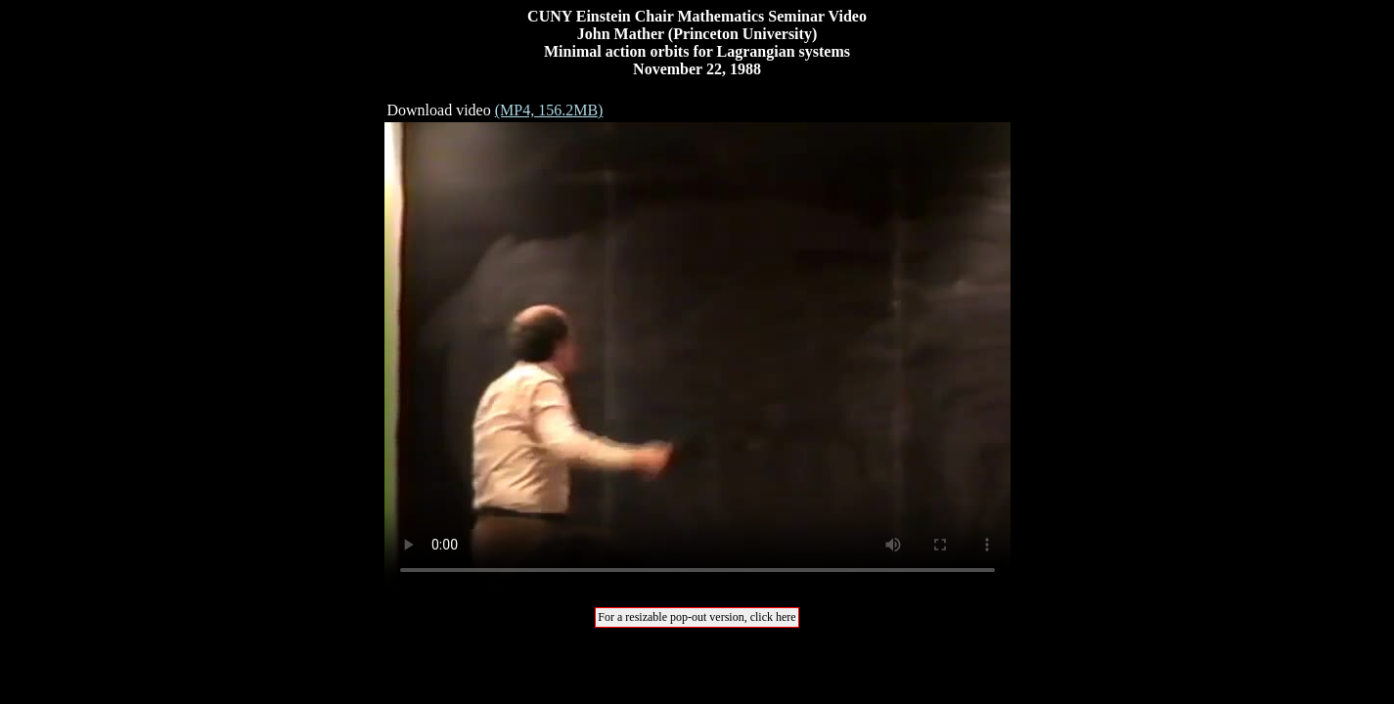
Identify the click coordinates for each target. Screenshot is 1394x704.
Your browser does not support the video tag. (697, 357)
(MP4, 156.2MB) (549, 110)
